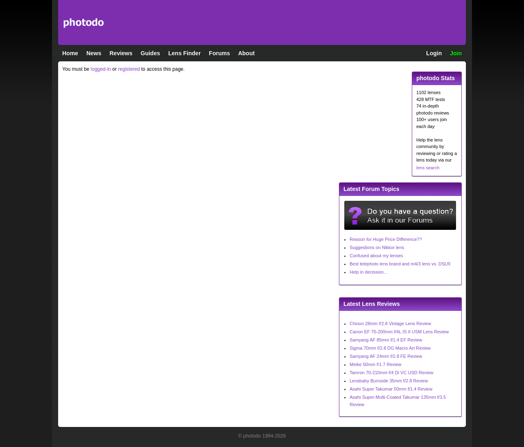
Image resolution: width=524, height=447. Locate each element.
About (246, 53)
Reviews (120, 53)
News (94, 53)
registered (129, 69)
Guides (150, 53)
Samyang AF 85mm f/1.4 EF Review (386, 339)
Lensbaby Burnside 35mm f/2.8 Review (389, 380)
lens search (427, 167)
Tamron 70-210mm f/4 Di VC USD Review (392, 372)
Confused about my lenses (376, 255)
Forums (219, 53)
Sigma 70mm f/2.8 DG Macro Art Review (390, 348)
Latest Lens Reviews (371, 304)
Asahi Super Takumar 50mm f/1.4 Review (391, 388)
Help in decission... (368, 272)
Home (70, 53)
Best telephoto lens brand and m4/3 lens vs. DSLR (400, 263)
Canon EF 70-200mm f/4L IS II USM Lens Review (399, 331)
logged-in (101, 69)
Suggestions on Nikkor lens (377, 247)
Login (434, 53)
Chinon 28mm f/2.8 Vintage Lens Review (390, 323)
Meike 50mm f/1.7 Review (376, 364)
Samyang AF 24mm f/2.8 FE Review (386, 356)
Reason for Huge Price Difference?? (386, 239)
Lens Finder (184, 53)
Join (456, 53)
